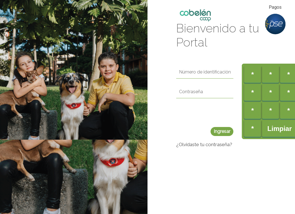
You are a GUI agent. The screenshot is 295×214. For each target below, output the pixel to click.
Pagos (275, 7)
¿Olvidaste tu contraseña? (204, 144)
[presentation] (219, 116)
